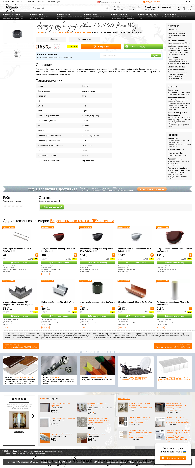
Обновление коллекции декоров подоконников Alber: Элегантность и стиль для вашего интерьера (140, 433)
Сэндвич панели (39, 18)
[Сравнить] (184, 8)
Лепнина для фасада (118, 17)
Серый (84, 111)
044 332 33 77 (119, 7)
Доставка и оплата (25, 2)
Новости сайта (124, 398)
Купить (156, 55)
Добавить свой (52, 206)
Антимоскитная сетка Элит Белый (62, 418)
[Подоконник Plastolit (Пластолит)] (20, 366)
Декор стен (36, 14)
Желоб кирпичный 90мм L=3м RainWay (135, 302)
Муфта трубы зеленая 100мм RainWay (96, 302)
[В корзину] (36, 255)
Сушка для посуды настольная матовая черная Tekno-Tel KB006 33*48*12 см (133, 378)
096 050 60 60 (134, 7)
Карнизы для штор (90, 17)
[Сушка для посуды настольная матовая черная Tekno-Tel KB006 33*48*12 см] (136, 366)
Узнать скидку (135, 46)
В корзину (101, 46)
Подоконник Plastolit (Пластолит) (23, 377)
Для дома (170, 14)
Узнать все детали (152, 189)
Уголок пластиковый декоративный (100, 377)
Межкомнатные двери (145, 17)
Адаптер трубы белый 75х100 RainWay (21, 347)
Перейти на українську (173, 458)
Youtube (42, 453)
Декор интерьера (148, 14)
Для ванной (176, 17)
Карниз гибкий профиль (96, 434)
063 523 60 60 (119, 9)
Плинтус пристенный (67, 17)
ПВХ (84, 96)
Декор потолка (11, 14)
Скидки (152, 2)
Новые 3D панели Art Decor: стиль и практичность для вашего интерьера (139, 420)
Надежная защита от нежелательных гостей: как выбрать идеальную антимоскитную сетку (176, 406)
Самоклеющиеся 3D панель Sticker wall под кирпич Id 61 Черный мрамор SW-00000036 (99, 420)
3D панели (40, 17)
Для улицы (183, 17)
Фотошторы (19, 422)
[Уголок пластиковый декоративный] (97, 366)
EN (189, 2)
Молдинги (33, 17)
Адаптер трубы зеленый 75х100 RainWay (173, 347)
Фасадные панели (128, 18)
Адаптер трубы (88, 91)
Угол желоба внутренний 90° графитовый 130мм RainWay (15, 303)
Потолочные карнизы (58, 436)
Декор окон (90, 14)
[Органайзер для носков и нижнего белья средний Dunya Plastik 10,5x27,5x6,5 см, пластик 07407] (174, 366)
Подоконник (100, 17)
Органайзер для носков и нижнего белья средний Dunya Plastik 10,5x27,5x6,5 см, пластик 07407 (174, 379)
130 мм (85, 101)
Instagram (21, 453)
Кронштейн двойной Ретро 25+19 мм (97, 404)
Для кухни (168, 17)
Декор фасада (119, 14)
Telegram (34, 453)
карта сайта (57, 451)
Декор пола (63, 14)
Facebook (7, 453)
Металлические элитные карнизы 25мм (99, 408)
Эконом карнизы (54, 377)
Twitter (14, 453)
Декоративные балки (17, 18)
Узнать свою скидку (21, 263)
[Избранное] (179, 8)
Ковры (59, 17)
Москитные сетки (89, 18)
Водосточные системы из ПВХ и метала (82, 220)
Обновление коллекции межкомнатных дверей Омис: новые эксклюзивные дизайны (177, 420)
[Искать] (107, 8)
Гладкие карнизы (8, 17)
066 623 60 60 (134, 9)
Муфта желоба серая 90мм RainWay (56, 302)
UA (187, 2)
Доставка (173, 26)
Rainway (85, 86)
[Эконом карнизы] (59, 366)
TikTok (27, 453)
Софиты (119, 18)
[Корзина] (190, 8)
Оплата (172, 86)
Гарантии (173, 134)
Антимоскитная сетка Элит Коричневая (60, 404)
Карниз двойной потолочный (61, 434)
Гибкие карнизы (93, 436)
